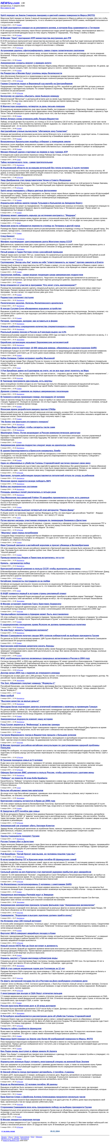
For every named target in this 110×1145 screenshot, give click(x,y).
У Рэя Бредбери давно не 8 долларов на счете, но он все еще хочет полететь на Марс (45, 370)
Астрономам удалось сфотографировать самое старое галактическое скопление (42, 50)
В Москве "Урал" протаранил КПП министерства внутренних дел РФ (36, 38)
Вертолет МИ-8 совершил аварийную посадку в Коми (28, 933)
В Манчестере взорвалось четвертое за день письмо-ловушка (33, 106)
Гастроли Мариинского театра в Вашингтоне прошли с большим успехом (38, 735)
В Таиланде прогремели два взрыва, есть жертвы (26, 381)
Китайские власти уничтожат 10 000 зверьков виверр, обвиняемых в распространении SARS (49, 348)
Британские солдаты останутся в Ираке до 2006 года (28, 801)
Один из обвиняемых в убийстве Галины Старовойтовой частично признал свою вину (46, 463)
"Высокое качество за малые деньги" (20, 701)
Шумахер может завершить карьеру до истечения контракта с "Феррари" (38, 215)
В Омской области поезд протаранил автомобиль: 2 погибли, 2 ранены (37, 1072)
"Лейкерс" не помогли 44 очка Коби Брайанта (24, 778)
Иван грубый (7, 695)
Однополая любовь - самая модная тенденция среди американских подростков (42, 275)
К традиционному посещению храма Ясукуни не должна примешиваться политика (43, 624)
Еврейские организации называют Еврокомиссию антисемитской (34, 342)
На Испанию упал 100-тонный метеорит (21, 921)
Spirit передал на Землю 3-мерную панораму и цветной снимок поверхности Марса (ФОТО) (48, 15)
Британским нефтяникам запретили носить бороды (27, 646)
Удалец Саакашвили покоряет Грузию (20, 836)
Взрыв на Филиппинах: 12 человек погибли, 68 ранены (29, 1084)
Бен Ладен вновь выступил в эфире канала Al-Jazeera (29, 1051)
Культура (20, 259)
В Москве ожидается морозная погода (20, 1119)
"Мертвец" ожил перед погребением (19, 533)
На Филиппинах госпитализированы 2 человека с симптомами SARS (36, 884)
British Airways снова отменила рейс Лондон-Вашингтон (30, 119)
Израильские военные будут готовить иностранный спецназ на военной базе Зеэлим (45, 1061)
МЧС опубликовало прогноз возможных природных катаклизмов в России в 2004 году (45, 658)
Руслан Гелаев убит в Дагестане (17, 841)
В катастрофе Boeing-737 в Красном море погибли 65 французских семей (38, 859)
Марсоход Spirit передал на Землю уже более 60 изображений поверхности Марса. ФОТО (47, 1039)
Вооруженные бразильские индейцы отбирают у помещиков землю (36, 141)
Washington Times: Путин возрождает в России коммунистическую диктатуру (40, 433)
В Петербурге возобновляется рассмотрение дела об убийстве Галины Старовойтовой (46, 1016)
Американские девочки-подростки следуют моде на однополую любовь (38, 445)
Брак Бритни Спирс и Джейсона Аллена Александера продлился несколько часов (43, 1097)
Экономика (20, 249)
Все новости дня (8, 8)
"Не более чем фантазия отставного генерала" (25, 422)
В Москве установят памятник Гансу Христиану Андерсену (31, 604)
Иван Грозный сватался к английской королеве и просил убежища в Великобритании (45, 545)
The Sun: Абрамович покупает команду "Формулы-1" (28, 683)
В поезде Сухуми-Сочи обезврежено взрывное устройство (31, 308)
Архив (16, 1137)
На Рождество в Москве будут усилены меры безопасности (31, 73)
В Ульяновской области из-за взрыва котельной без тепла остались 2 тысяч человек (45, 168)
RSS (32, 1137)
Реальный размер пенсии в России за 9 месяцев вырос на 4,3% (33, 332)
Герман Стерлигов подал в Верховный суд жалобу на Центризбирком (37, 83)
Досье (10, 1137)
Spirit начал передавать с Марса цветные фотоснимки (29, 190)
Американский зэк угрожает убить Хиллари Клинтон (28, 826)
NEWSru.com (10, 3)
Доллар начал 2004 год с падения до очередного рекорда (30, 673)
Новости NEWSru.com (11, 1140)
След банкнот (8, 236)
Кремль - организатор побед (15, 563)
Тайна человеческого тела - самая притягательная (27, 162)
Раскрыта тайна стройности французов (21, 1028)
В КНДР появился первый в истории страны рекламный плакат (33, 593)
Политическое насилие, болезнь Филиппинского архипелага (32, 303)
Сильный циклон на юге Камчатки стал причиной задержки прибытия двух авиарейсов (46, 872)
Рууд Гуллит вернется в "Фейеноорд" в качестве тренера (30, 724)
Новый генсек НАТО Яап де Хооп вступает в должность (29, 946)
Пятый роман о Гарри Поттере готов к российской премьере (32, 252)
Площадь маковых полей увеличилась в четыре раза (28, 492)
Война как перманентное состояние (19, 486)
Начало (4, 1137)
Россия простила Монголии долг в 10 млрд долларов (28, 1006)
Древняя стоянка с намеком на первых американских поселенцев (34, 391)
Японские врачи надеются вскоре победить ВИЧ (26, 481)
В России (20, 48)
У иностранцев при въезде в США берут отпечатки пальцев (31, 993)
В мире (19, 25)
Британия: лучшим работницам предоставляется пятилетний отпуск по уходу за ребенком (47, 475)
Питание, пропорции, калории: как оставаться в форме (29, 321)
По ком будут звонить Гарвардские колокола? (24, 630)
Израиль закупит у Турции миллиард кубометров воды (29, 958)
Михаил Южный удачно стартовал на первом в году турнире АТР (34, 152)
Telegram (39, 1137)
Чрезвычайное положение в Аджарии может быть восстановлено (34, 614)
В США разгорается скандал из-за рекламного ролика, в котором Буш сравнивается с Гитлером (50, 28)
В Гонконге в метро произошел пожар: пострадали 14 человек (33, 397)
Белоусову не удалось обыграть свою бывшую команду (30, 96)
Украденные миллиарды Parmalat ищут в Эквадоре (27, 895)
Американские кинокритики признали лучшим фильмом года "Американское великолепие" (48, 905)
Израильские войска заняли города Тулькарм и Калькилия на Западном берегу (41, 203)
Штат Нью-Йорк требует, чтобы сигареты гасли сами (28, 427)
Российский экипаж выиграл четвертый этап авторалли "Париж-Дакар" (37, 510)
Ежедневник (24, 1137)
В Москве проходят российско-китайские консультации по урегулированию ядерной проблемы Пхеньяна (50, 746)
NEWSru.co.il (6, 1139)
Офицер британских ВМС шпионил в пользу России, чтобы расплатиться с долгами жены (47, 772)
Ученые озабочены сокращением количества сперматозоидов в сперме (38, 326)
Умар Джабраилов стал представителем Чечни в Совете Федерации (36, 180)
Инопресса (20, 165)
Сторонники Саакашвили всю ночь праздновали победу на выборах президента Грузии (46, 1107)
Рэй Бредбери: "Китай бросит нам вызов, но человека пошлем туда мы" (38, 854)
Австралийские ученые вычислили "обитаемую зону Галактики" (34, 131)
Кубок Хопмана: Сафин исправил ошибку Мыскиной (28, 358)
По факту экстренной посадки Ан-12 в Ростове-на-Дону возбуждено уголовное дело (44, 981)
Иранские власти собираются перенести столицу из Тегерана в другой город (40, 226)
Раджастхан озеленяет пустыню (17, 297)
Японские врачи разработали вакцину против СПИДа (28, 409)
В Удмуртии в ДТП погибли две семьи (20, 811)
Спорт (19, 104)
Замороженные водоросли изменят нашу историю (27, 719)
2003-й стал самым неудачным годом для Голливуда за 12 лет (33, 968)
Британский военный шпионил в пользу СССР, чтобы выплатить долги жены (41, 568)
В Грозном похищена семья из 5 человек (22, 760)
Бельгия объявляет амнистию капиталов (22, 790)
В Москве (15, 1139)
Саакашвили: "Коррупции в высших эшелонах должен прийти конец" (36, 915)
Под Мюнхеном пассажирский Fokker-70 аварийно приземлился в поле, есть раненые (45, 497)
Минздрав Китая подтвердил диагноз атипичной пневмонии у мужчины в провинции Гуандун (49, 706)
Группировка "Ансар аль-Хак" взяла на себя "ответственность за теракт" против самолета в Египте (52, 262)
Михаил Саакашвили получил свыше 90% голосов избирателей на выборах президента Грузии (50, 635)
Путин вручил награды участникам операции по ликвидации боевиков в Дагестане (44, 520)
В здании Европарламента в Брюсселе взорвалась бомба (31, 451)
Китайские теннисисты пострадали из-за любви (25, 581)
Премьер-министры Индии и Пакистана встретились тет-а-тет (32, 557)
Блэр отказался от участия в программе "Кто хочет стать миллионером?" (39, 285)
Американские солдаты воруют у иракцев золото (26, 63)
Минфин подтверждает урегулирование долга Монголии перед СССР (36, 241)
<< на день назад (8, 1131)
